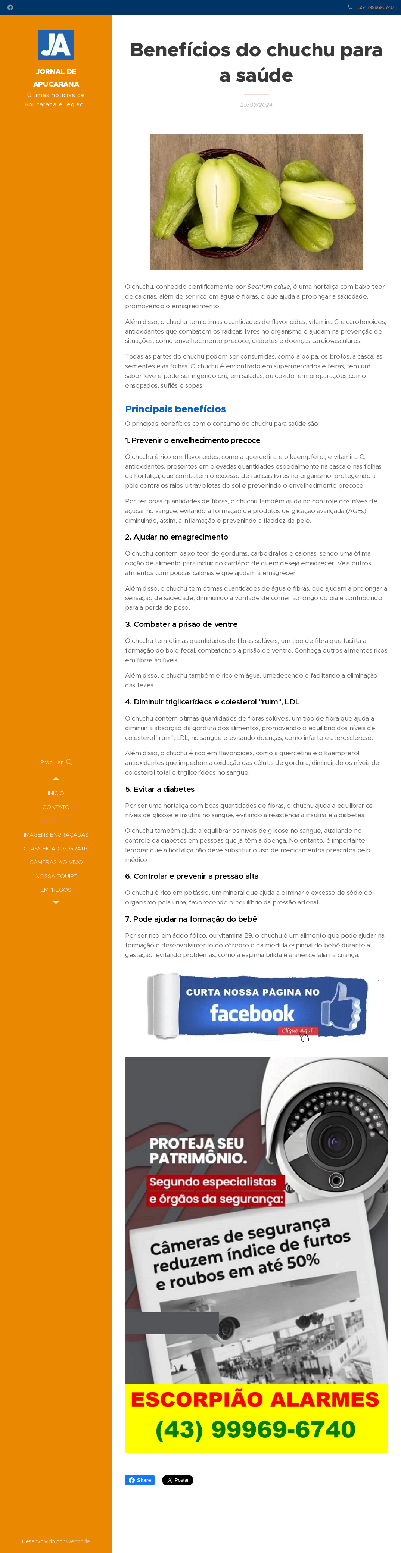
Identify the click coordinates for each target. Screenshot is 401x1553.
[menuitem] (56, 793)
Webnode (78, 1541)
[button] (56, 762)
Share (140, 1480)
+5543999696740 (374, 7)
